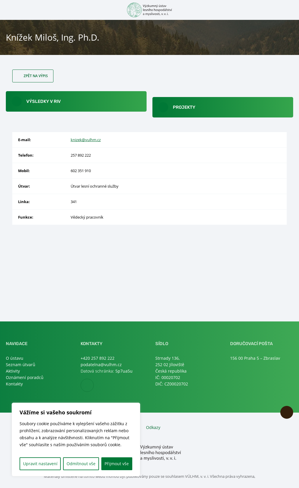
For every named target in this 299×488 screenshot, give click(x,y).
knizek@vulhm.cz (86, 139)
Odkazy (153, 427)
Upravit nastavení (40, 463)
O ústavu (14, 358)
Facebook (93, 385)
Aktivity (13, 371)
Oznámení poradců (25, 377)
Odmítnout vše (81, 463)
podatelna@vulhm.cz (101, 364)
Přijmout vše (117, 463)
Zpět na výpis (36, 75)
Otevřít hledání (289, 9)
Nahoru (286, 412)
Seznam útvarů (20, 364)
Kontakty (14, 384)
